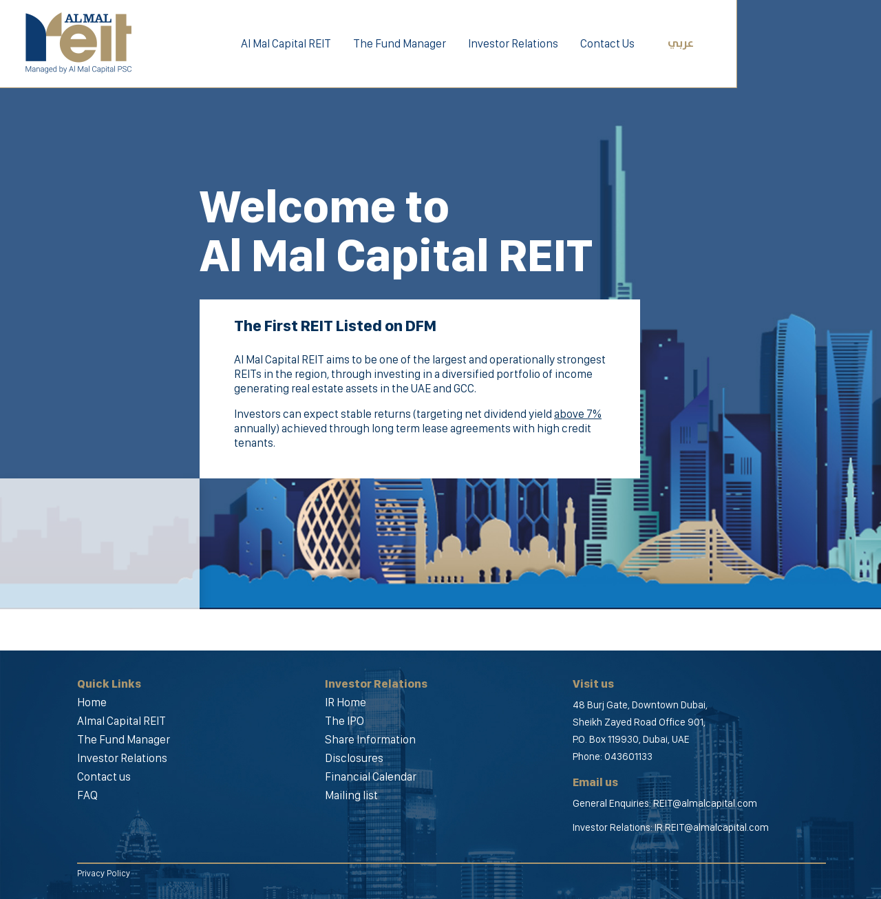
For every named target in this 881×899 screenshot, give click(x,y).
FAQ (87, 795)
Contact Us (607, 43)
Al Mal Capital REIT (286, 43)
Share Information (370, 739)
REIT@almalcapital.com (705, 803)
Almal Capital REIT (121, 721)
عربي (681, 43)
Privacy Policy (103, 873)
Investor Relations (513, 43)
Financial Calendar (370, 776)
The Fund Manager (399, 43)
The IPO (344, 721)
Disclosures (354, 758)
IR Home (345, 702)
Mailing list (351, 795)
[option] (440, 304)
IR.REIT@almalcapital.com (712, 827)
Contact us (104, 776)
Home (92, 702)
